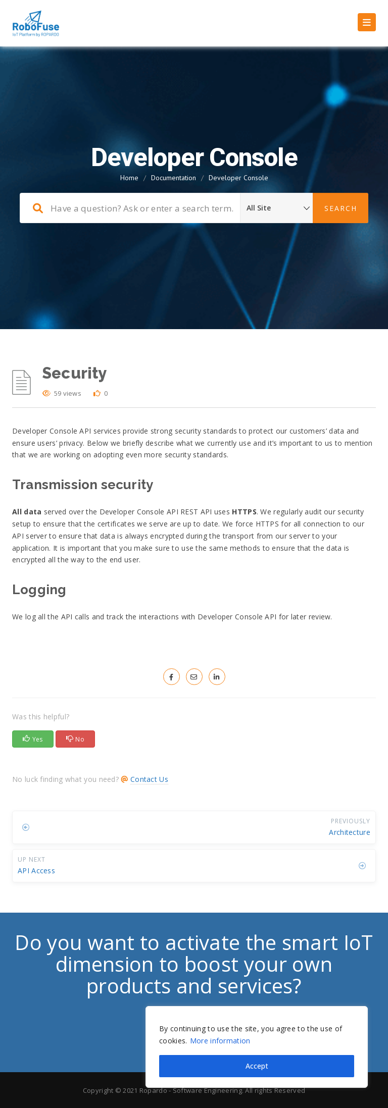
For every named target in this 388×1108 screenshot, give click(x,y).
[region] (257, 1047)
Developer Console (238, 177)
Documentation (173, 177)
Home (129, 177)
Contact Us (149, 779)
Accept (257, 1066)
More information (220, 1040)
